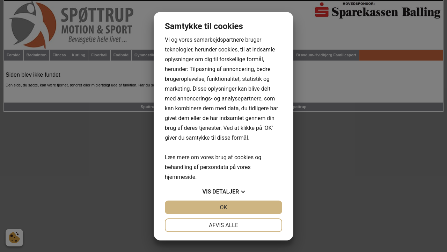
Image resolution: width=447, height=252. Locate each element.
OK (223, 207)
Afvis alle (223, 225)
